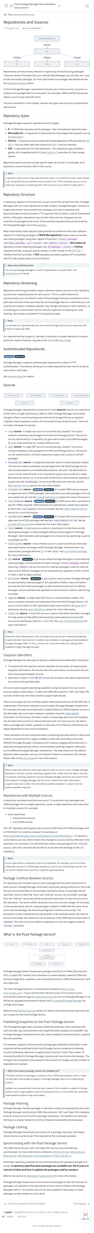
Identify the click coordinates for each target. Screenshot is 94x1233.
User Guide (65, 340)
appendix (42, 225)
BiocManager (15, 136)
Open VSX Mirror (36, 609)
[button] (5, 15)
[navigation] (63, 15)
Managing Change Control (40, 1175)
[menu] (6, 5)
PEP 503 (76, 250)
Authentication (12, 273)
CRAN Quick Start (61, 1151)
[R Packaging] (82, 1203)
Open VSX (80, 605)
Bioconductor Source (19, 485)
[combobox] (87, 6)
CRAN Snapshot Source (75, 508)
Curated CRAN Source (47, 497)
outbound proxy (43, 996)
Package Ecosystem (16, 83)
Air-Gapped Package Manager (66, 1000)
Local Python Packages (75, 551)
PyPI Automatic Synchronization (33, 1155)
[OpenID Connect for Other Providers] (24, 1203)
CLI (42, 551)
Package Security (27, 1010)
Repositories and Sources (21, 14)
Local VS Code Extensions (71, 620)
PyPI (54, 144)
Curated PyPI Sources (19, 524)
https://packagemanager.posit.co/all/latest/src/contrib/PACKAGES (37, 835)
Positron (50, 152)
